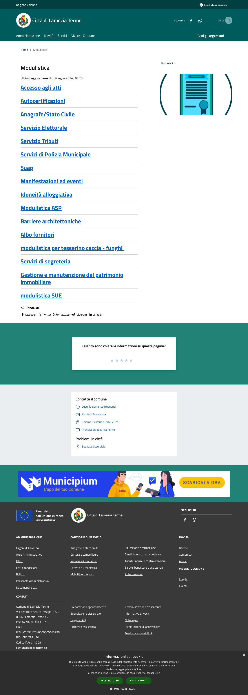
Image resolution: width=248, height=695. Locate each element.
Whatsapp (61, 314)
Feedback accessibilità (138, 633)
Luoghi (183, 579)
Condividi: (30, 307)
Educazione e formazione (140, 548)
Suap (27, 167)
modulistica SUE (41, 295)
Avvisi (183, 561)
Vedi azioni (169, 63)
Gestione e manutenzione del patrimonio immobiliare (72, 278)
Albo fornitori (37, 234)
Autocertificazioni (43, 100)
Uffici (19, 561)
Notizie (183, 548)
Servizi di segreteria (45, 261)
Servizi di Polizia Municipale (56, 154)
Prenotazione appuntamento (88, 607)
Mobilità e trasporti (82, 574)
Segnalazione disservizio (85, 613)
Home (24, 49)
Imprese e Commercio (83, 561)
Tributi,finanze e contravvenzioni (145, 561)
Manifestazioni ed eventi (52, 181)
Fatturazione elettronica (31, 647)
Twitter (44, 314)
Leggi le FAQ (78, 620)
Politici (20, 574)
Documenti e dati (26, 587)
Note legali (131, 620)
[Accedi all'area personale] (213, 5)
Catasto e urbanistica (83, 567)
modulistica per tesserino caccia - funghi (72, 247)
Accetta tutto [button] (110, 680)
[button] (124, 689)
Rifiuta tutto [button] (138, 680)
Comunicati (186, 554)
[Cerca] (227, 20)
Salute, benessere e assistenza (144, 567)
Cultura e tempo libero (84, 554)
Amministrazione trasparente (143, 607)
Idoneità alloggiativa (46, 194)
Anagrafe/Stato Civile (48, 114)
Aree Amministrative (29, 554)
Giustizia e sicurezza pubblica (143, 554)
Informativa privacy (137, 613)
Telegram (79, 314)
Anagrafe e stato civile (84, 548)
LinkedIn (95, 314)
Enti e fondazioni (26, 567)
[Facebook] (185, 20)
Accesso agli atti (41, 87)
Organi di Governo (27, 548)
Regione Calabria (26, 5)
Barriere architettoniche (51, 221)
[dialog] (124, 673)
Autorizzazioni (134, 574)
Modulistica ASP (41, 207)
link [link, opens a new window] (159, 672)
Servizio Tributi (39, 140)
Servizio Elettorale (44, 127)
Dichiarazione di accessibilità (142, 626)
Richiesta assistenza (83, 626)
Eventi (183, 586)
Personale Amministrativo (32, 581)
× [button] (243, 655)
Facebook (28, 314)
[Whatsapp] (194, 20)
